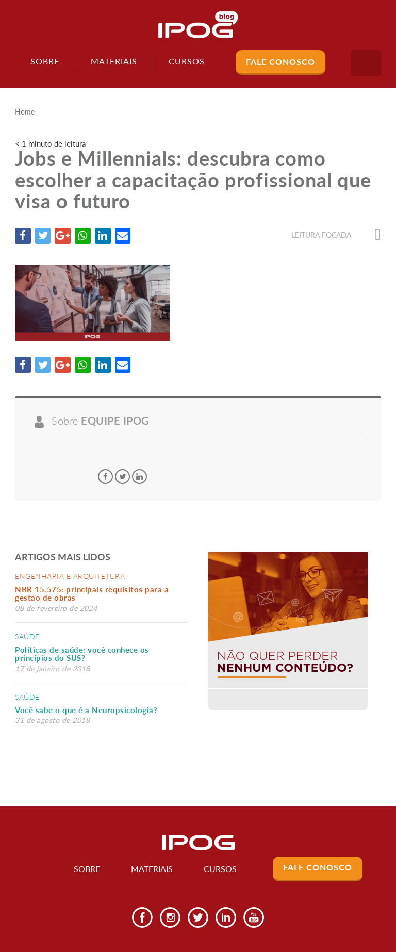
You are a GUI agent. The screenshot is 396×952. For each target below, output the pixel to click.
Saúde (27, 637)
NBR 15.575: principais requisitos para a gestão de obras (92, 594)
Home (25, 112)
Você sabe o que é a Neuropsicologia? (86, 710)
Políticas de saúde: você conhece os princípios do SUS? (82, 655)
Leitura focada (336, 235)
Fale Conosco (280, 62)
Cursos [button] (187, 61)
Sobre (44, 61)
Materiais (114, 61)
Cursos (219, 870)
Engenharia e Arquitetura (70, 576)
